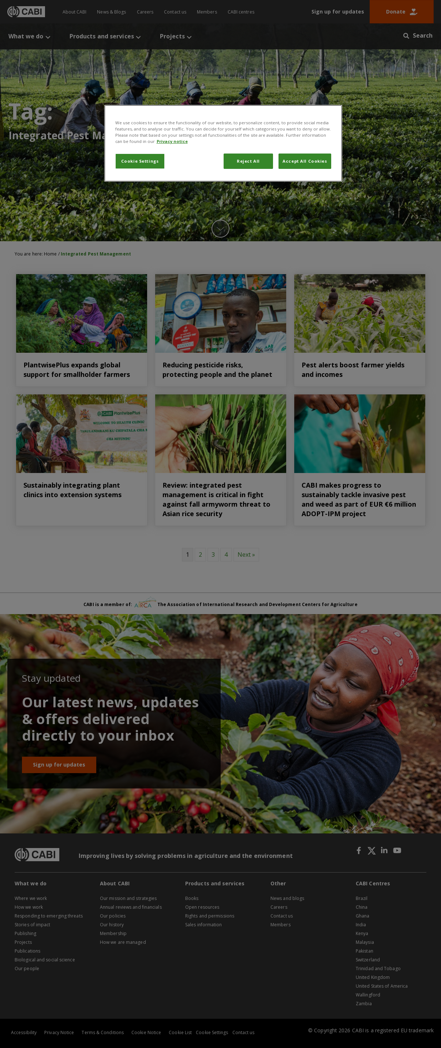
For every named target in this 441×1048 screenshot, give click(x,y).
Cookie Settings (140, 161)
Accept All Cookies (305, 161)
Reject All (248, 161)
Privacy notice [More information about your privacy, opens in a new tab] (172, 141)
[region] (223, 143)
